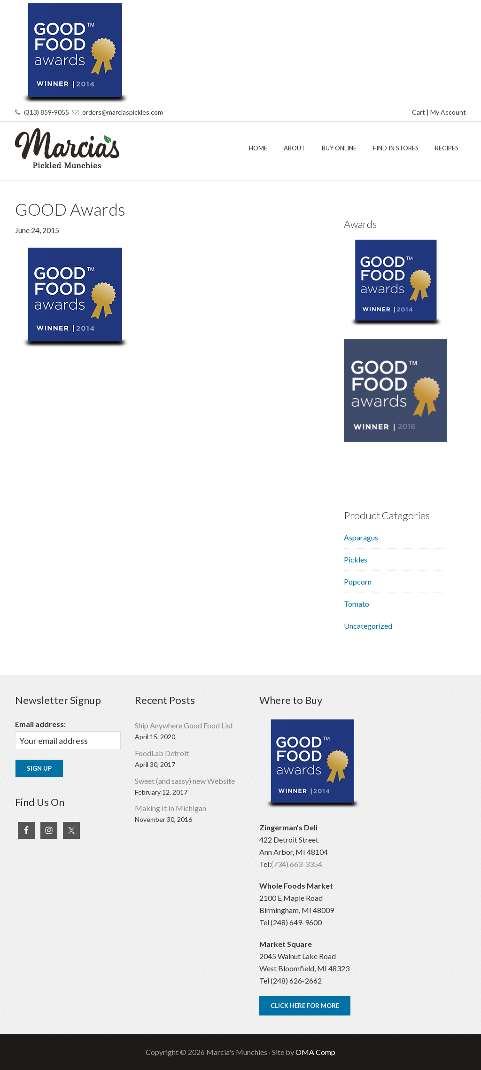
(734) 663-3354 (296, 863)
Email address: (40, 723)
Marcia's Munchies (85, 148)
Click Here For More (305, 1005)
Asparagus (361, 537)
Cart (418, 112)
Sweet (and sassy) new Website (185, 780)
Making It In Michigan (170, 808)
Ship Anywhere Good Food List (184, 725)
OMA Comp (315, 1051)
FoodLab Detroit (162, 753)
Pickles (355, 559)
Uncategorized (368, 625)
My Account (448, 112)
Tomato (356, 603)
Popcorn (358, 581)
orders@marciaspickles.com (122, 112)
